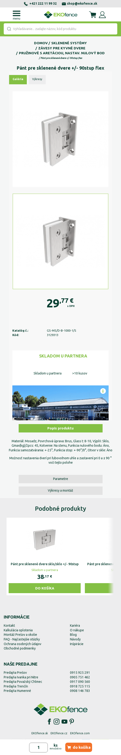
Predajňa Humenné (17, 691)
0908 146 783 (80, 691)
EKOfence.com (80, 733)
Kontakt (9, 625)
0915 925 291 (80, 672)
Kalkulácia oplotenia (18, 630)
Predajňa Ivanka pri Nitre (21, 677)
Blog (73, 634)
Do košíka (44, 588)
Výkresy (37, 79)
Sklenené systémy (69, 43)
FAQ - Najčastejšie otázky (22, 639)
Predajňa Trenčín (16, 686)
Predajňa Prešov (15, 672)
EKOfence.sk (39, 733)
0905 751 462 (80, 677)
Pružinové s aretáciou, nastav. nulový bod (62, 53)
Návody (75, 639)
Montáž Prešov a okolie (20, 634)
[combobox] (60, 28)
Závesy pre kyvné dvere (61, 48)
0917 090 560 (80, 682)
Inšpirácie (76, 644)
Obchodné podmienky (20, 648)
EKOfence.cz (59, 733)
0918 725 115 (80, 686)
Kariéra (75, 625)
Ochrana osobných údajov (22, 644)
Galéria (18, 79)
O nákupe (77, 630)
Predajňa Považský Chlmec (23, 682)
